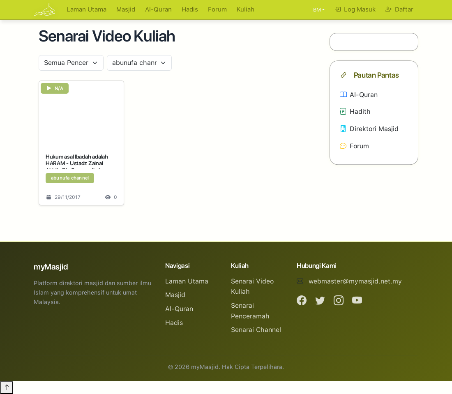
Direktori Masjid (369, 129)
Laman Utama (86, 9)
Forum (217, 9)
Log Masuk (355, 9)
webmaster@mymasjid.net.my (355, 281)
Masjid (125, 9)
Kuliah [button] (245, 9)
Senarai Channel (256, 330)
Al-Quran (158, 9)
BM (317, 10)
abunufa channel (70, 178)
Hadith (355, 112)
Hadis (190, 9)
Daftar (399, 9)
